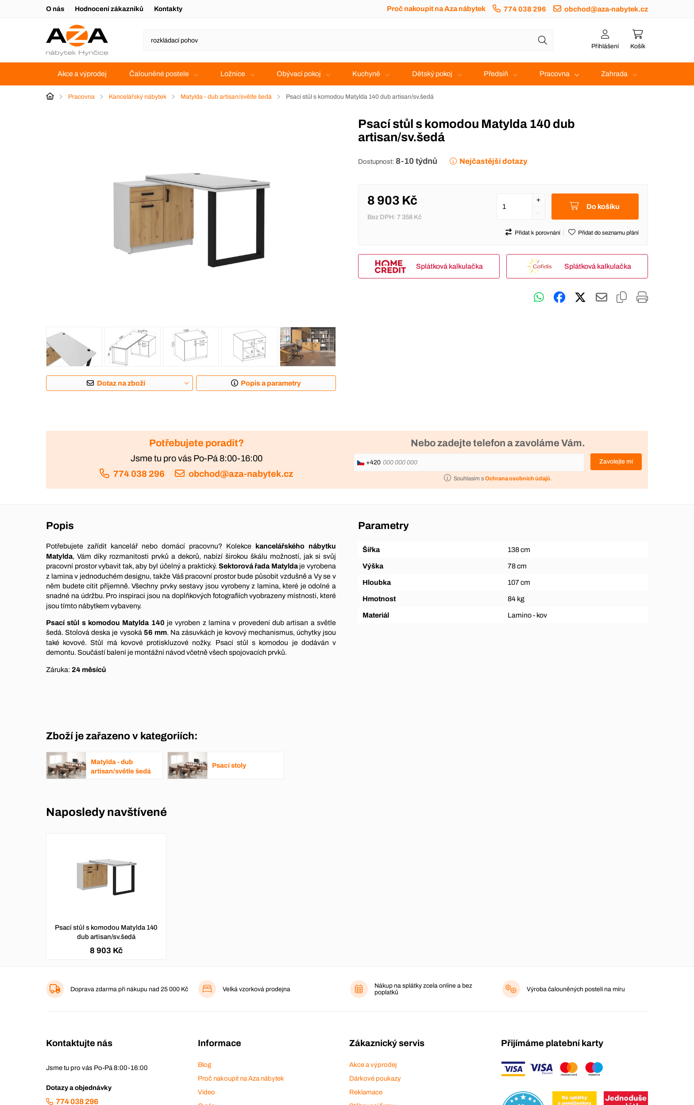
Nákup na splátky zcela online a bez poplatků (423, 989)
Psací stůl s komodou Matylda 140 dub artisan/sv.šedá (106, 932)
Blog (204, 1064)
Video (206, 1092)
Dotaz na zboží (121, 383)
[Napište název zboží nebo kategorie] (348, 40)
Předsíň (496, 73)
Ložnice (232, 73)
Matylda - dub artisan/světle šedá (226, 96)
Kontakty (168, 8)
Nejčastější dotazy (493, 161)
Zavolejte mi (616, 461)
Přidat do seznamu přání (608, 233)
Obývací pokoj (299, 73)
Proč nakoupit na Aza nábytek (436, 8)
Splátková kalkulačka (449, 266)
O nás (55, 8)
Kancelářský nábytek (137, 96)
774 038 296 (525, 9)
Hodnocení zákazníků (109, 8)
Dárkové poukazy (375, 1078)
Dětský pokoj (432, 73)
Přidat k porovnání (537, 233)
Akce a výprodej (82, 73)
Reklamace (365, 1092)
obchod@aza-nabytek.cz (606, 9)
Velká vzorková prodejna (256, 989)
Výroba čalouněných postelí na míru (576, 989)
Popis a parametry (271, 383)
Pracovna (555, 73)
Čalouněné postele (159, 73)
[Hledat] (542, 40)
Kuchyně (366, 73)
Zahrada (614, 73)
